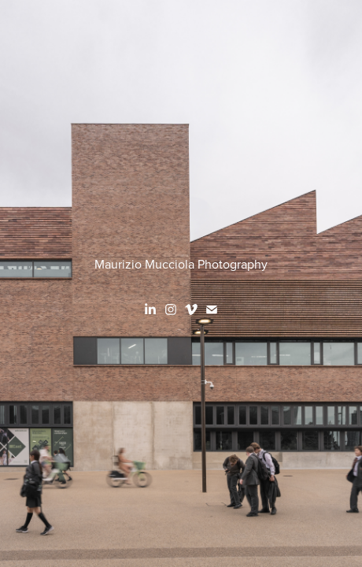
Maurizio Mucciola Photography (181, 263)
